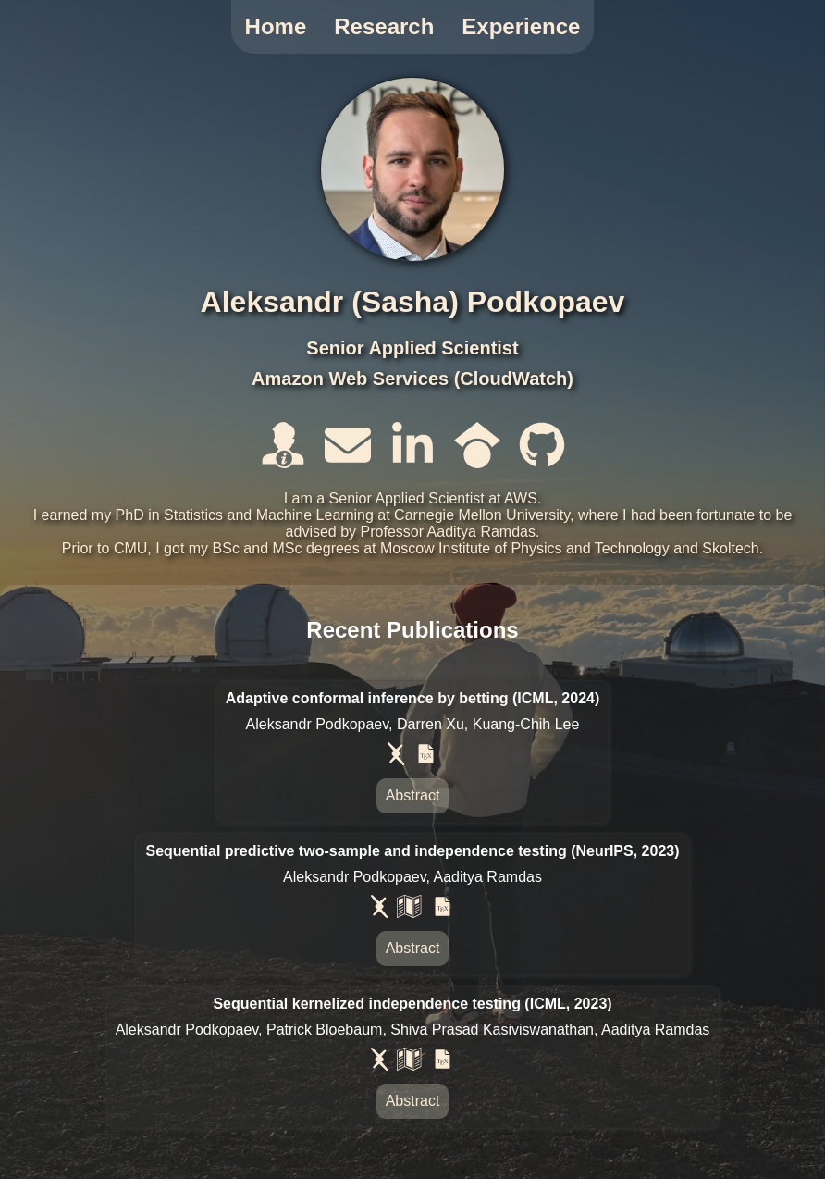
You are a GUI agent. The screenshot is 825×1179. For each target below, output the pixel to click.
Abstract (413, 795)
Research (384, 26)
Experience (521, 26)
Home (276, 26)
